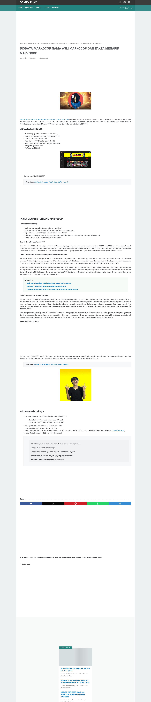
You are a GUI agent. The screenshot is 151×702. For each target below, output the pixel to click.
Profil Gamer (109, 146)
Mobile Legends (110, 136)
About (48, 8)
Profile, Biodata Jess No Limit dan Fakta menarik (51, 187)
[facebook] (27, 540)
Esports (107, 133)
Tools (39, 8)
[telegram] (87, 540)
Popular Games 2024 (112, 143)
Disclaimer (67, 695)
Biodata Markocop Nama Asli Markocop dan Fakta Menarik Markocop (45, 122)
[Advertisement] (57, 29)
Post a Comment (43, 61)
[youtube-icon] (125, 2)
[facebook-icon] (129, 2)
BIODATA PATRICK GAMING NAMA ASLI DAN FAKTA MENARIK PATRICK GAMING (116, 76)
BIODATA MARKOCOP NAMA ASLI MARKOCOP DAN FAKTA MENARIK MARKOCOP (115, 90)
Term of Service (87, 695)
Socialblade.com (55, 467)
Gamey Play (28, 2)
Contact (57, 8)
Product (30, 8)
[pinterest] (57, 540)
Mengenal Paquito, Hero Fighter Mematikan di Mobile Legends (46, 308)
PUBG (107, 139)
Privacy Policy (77, 695)
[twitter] (42, 540)
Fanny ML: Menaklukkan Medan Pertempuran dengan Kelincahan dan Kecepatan (52, 311)
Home (22, 8)
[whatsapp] (72, 540)
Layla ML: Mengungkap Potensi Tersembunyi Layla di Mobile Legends (49, 305)
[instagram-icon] (121, 2)
